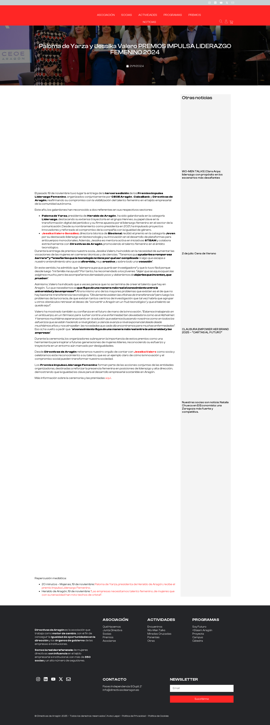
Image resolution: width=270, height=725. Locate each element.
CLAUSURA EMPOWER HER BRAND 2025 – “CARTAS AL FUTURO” (205, 331)
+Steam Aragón (202, 630)
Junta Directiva (112, 630)
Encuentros (154, 626)
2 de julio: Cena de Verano (199, 253)
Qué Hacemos (112, 626)
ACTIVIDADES (161, 619)
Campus (197, 637)
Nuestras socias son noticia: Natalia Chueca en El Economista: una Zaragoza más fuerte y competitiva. (205, 407)
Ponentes (153, 637)
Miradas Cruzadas (159, 633)
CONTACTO (114, 679)
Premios (108, 637)
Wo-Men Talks (156, 630)
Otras (151, 640)
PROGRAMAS (205, 619)
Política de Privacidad (134, 716)
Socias (107, 633)
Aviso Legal (113, 716)
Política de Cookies (158, 716)
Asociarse (109, 640)
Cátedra (197, 640)
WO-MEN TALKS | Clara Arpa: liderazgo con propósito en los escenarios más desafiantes (202, 174)
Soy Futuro (199, 626)
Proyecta (198, 633)
